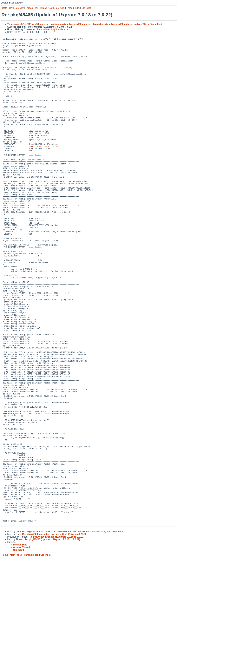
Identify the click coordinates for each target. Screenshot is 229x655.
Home (4, 652)
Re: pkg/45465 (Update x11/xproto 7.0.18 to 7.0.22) (56, 634)
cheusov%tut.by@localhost (51, 29)
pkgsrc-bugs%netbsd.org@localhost (112, 24)
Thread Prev (32, 8)
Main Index (16, 652)
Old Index (86, 8)
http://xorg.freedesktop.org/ (45, 168)
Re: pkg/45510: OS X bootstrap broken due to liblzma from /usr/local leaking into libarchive (72, 629)
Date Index (59, 8)
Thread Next (46, 8)
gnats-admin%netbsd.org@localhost (70, 24)
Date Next (19, 8)
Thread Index (73, 8)
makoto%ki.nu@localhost (148, 24)
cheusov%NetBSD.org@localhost (29, 24)
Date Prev (7, 8)
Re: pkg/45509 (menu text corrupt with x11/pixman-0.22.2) (54, 631)
